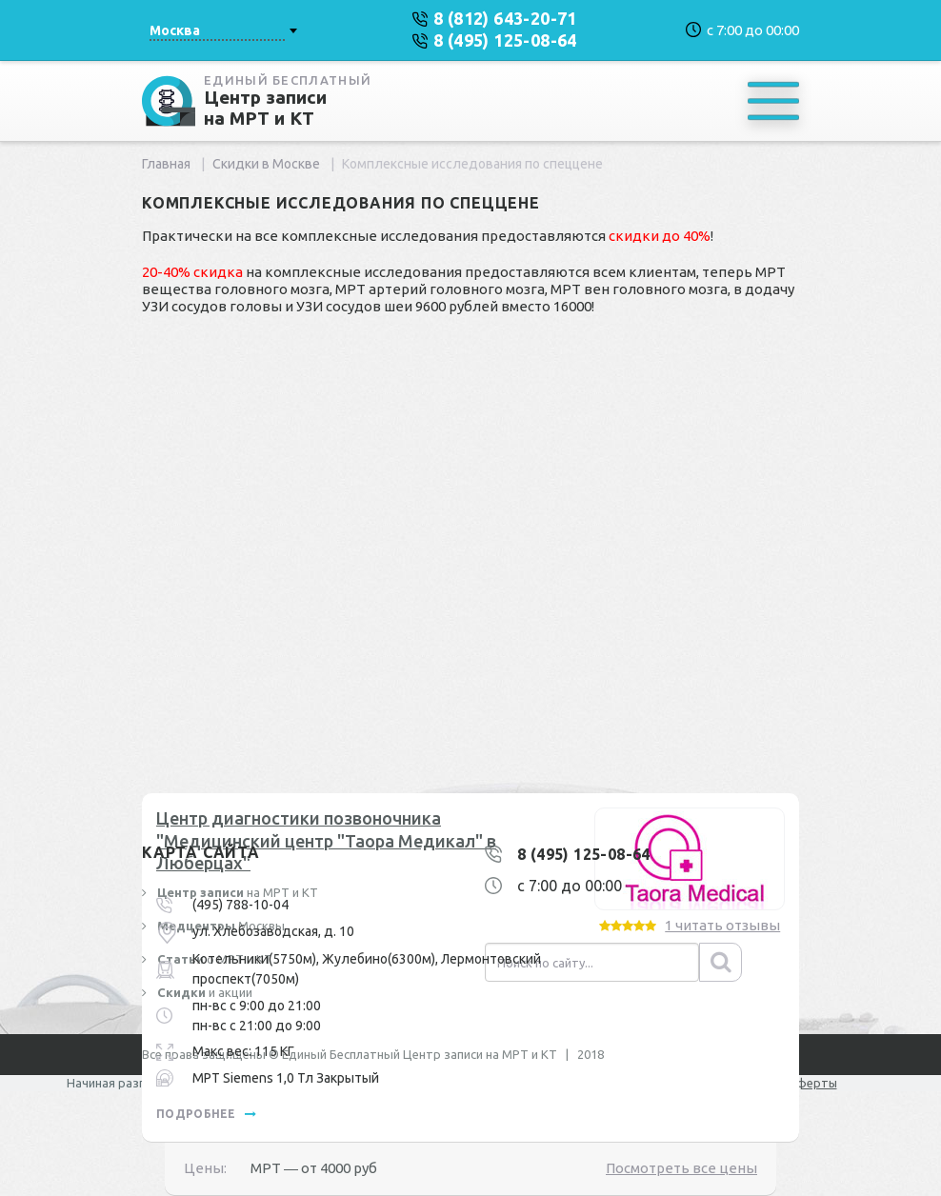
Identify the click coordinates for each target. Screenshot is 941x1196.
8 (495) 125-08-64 (584, 854)
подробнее (206, 1113)
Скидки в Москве (266, 163)
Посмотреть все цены (681, 1168)
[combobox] (223, 30)
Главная (166, 163)
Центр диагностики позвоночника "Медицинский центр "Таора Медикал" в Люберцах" (326, 840)
